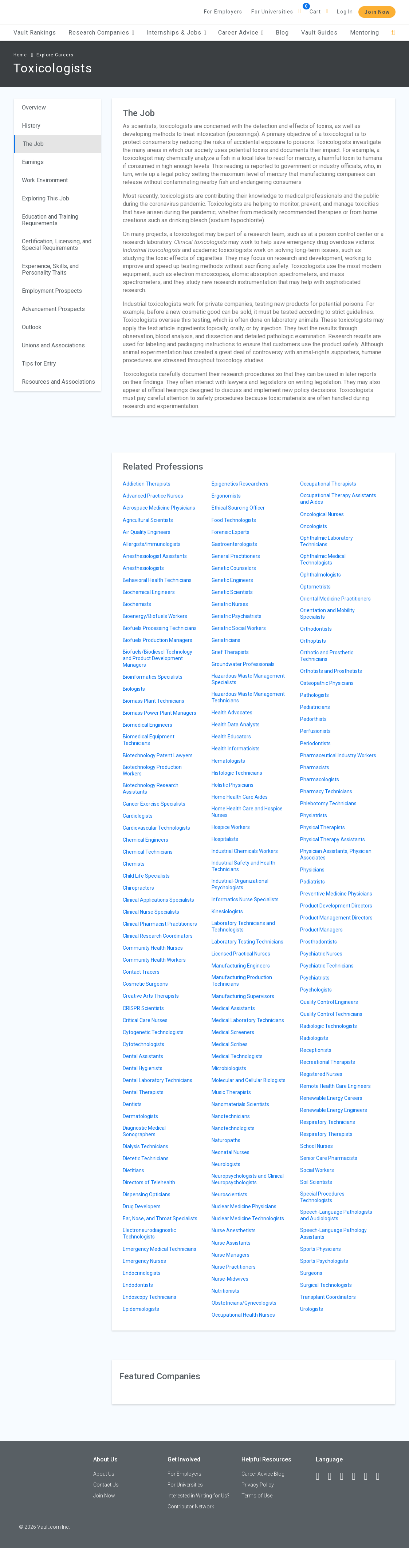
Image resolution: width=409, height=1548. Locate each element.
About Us (103, 1474)
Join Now (377, 12)
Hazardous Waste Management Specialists (248, 679)
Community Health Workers (154, 960)
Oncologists (313, 526)
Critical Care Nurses (145, 1020)
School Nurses (316, 1146)
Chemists (134, 864)
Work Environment (45, 180)
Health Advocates (232, 712)
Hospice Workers (231, 827)
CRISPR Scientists (143, 1008)
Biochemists (137, 604)
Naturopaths (226, 1140)
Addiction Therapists (146, 484)
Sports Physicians (320, 1249)
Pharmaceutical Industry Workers (338, 755)
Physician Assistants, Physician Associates (335, 854)
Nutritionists (225, 1291)
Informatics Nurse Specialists (245, 899)
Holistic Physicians (232, 785)
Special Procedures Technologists (322, 1197)
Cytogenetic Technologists (153, 1032)
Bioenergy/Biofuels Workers (155, 616)
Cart (315, 12)
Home (20, 54)
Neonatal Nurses (230, 1152)
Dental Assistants (143, 1056)
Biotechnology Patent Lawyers (158, 755)
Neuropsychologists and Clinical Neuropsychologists (248, 1179)
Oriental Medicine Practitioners (335, 599)
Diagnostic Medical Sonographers (144, 1131)
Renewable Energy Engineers (333, 1110)
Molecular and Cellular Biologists (249, 1080)
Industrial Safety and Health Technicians (243, 866)
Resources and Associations (58, 381)
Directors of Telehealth (149, 1182)
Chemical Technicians (148, 852)
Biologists (134, 689)
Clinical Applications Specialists (158, 900)
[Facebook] (321, 1476)
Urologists (311, 1309)
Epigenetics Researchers (240, 484)
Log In (345, 12)
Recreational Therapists (327, 1062)
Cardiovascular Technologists (156, 828)
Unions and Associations (53, 345)
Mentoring (364, 32)
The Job (33, 143)
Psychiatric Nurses (321, 954)
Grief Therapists (230, 652)
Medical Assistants (233, 1008)
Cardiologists (138, 816)
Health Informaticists (236, 748)
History (31, 125)
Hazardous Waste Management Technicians (248, 697)
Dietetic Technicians (146, 1158)
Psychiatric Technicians (327, 966)
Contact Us (106, 1485)
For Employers (223, 12)
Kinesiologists (227, 911)
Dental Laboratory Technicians (157, 1080)
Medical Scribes (230, 1044)
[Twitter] (345, 1476)
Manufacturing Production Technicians (242, 980)
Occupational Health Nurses (243, 1315)
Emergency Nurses (144, 1261)
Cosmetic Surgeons (145, 984)
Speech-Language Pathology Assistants (333, 1233)
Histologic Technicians (237, 773)
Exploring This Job (45, 198)
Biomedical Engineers (147, 725)
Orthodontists (316, 629)
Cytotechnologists (143, 1044)
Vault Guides (319, 32)
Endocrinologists (142, 1273)
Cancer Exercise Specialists (154, 804)
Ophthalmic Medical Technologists (323, 559)
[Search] (393, 32)
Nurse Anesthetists (234, 1230)
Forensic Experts (230, 532)
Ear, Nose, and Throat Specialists (160, 1218)
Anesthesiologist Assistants (155, 556)
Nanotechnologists (233, 1128)
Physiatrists (313, 815)
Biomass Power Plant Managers (159, 713)
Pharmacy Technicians (326, 791)
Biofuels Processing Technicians (160, 628)
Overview (34, 107)
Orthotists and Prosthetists (331, 671)
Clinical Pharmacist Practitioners (160, 924)
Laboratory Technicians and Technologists (243, 926)
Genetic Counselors (234, 568)
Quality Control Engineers (329, 1002)
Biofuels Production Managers (157, 640)
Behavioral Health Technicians (157, 580)
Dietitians (133, 1170)
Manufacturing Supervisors (243, 996)
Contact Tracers (141, 972)
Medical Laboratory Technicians (248, 1020)
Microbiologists (229, 1068)
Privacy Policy (257, 1485)
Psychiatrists (315, 978)
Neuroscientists (229, 1194)
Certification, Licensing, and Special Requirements (56, 244)
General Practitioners (236, 556)
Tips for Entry (39, 363)
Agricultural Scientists (148, 520)
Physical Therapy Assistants (332, 839)
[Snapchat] (381, 1476)
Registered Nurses (321, 1074)
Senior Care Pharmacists (328, 1158)
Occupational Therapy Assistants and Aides (338, 498)
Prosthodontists (318, 942)
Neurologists (226, 1164)
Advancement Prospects (53, 309)
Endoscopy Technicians (149, 1297)
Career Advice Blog (262, 1474)
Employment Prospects (52, 290)
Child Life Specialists (146, 876)
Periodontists (315, 743)
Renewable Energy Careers (331, 1098)
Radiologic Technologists (328, 1026)
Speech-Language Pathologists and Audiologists (336, 1215)
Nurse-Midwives (230, 1279)
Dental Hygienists (142, 1068)
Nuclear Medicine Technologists (248, 1218)
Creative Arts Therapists (151, 996)
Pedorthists (313, 719)
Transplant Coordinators (328, 1297)
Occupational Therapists (328, 484)
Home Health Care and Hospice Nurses (247, 812)
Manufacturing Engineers (241, 966)
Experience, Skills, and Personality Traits (50, 269)
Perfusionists (315, 731)
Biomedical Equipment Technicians (148, 740)
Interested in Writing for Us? (198, 1496)
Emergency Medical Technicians (159, 1249)
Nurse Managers (230, 1255)
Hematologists (228, 761)
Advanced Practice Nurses (153, 496)
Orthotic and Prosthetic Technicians (326, 656)
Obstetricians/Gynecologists (244, 1303)
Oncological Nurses (322, 514)
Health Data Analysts (236, 724)
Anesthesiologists (143, 568)
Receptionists (315, 1050)
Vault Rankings (34, 32)
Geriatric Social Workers (239, 628)
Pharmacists (314, 767)
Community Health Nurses (153, 948)
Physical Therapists (322, 827)
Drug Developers (142, 1206)
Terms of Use (256, 1496)
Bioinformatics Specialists (152, 677)
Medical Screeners (233, 1032)
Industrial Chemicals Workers (245, 851)
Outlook (32, 327)
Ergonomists (226, 496)
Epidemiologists (141, 1309)
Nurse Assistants (231, 1243)
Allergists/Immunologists (152, 544)
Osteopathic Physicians (327, 683)
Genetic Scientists (232, 592)
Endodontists (138, 1285)
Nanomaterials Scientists (240, 1104)
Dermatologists (140, 1116)
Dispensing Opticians (146, 1194)
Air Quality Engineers (146, 532)
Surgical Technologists (326, 1285)
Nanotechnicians (231, 1116)
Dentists (132, 1104)
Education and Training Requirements (50, 220)
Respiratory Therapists (326, 1134)
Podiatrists (312, 882)
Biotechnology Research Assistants (150, 788)
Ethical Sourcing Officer (238, 508)
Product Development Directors (336, 906)
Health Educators (231, 736)
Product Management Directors (336, 918)
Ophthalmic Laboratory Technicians (326, 541)
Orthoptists (313, 641)
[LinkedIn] (333, 1476)
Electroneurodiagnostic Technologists (149, 1233)
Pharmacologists (319, 779)
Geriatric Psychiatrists (236, 616)
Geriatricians (226, 640)
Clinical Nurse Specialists (151, 912)
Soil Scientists (316, 1182)
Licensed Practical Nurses (241, 954)
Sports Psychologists (324, 1261)
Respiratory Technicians (327, 1122)
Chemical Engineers (145, 840)
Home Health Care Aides (240, 797)
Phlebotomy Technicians (328, 803)
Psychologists (316, 990)
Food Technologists (234, 520)
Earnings (33, 162)
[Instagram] (357, 1476)
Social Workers (317, 1170)
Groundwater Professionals (243, 664)
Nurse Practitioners (234, 1267)
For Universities (272, 12)
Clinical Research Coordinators (158, 936)
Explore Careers (55, 54)
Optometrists (315, 587)
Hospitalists (225, 839)
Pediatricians (315, 707)
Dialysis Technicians (145, 1146)
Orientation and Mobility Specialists (327, 613)
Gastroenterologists (234, 544)
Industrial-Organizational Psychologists (240, 884)
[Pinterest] (369, 1476)
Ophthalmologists (320, 575)
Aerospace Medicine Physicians (159, 508)
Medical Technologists (237, 1056)
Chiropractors (138, 888)
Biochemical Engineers (149, 592)
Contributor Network (191, 1506)
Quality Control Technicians (331, 1014)
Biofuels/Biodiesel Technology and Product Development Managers (157, 658)
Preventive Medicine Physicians (336, 894)
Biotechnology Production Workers (152, 770)
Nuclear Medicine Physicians (244, 1206)
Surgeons (311, 1273)
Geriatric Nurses (230, 604)
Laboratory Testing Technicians (247, 942)
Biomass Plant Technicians (153, 701)
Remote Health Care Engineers (335, 1086)
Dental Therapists (143, 1092)
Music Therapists (231, 1092)
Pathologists (314, 695)
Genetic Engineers (232, 580)
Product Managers (321, 930)
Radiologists (314, 1038)
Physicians (312, 870)
